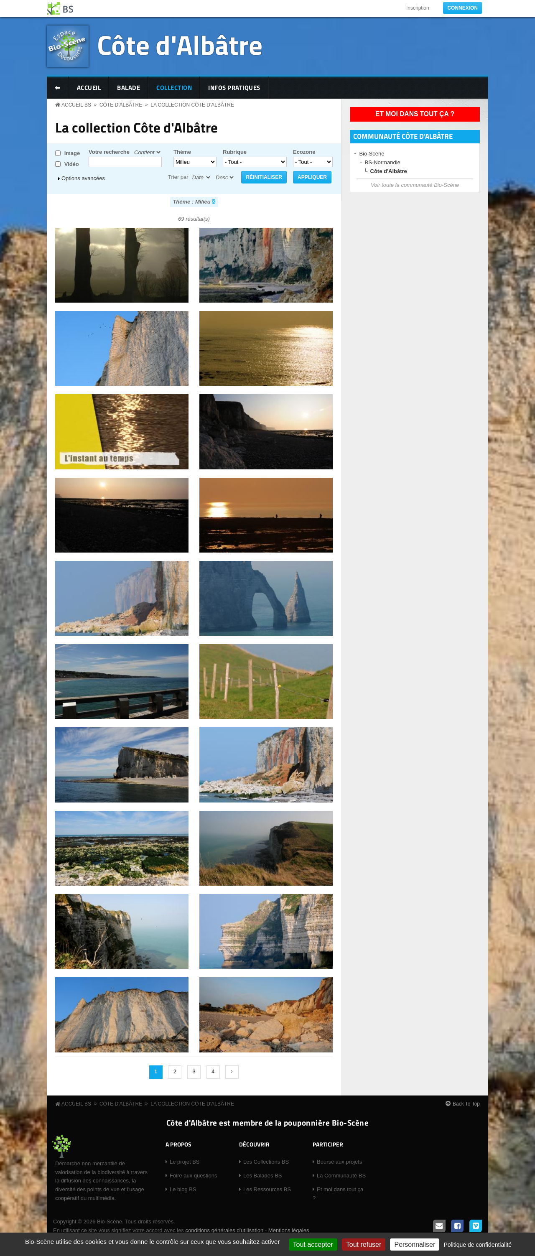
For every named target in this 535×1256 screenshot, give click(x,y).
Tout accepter (313, 1244)
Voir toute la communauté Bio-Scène (415, 185)
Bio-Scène (372, 153)
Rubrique (235, 152)
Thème (182, 152)
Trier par (178, 177)
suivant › (232, 1072)
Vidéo (71, 164)
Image (72, 153)
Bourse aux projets (339, 1162)
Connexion (462, 8)
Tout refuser (363, 1244)
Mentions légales (288, 1230)
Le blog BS (183, 1189)
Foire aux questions (193, 1175)
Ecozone (304, 152)
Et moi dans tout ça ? (414, 113)
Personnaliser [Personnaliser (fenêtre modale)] (414, 1244)
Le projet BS (185, 1162)
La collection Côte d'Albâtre (192, 105)
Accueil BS (76, 105)
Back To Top (466, 1104)
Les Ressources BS (267, 1189)
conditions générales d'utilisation (224, 1230)
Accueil (89, 87)
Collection (174, 87)
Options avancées (83, 178)
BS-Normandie (382, 162)
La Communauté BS (341, 1175)
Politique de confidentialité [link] (477, 1244)
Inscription (417, 8)
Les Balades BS (262, 1175)
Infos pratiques (234, 87)
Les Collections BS (266, 1162)
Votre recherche (109, 152)
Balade (128, 87)
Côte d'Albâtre (179, 44)
